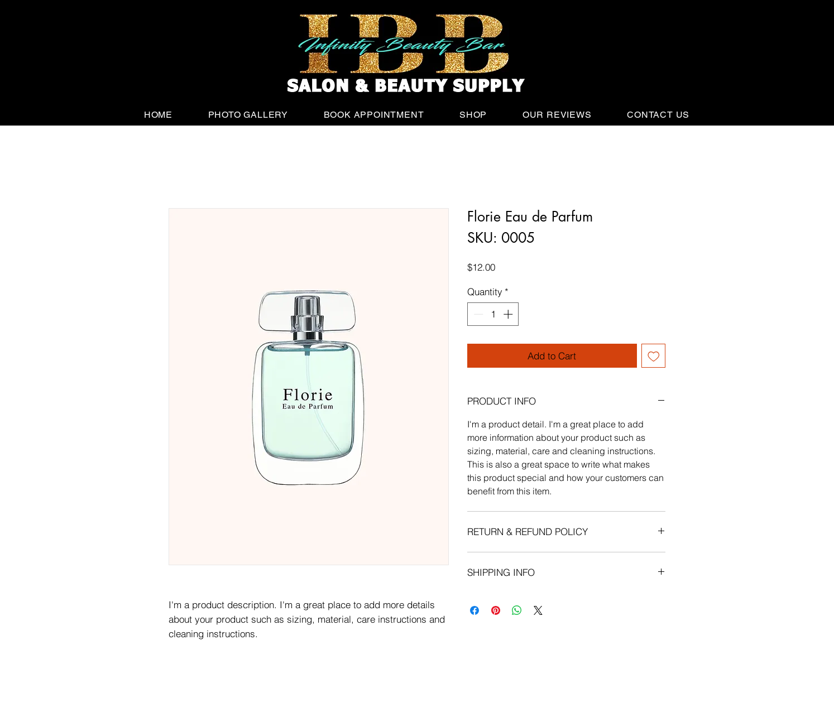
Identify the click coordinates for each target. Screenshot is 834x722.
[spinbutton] (493, 314)
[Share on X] (538, 610)
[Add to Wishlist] (653, 356)
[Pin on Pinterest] (495, 610)
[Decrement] (477, 314)
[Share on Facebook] (474, 610)
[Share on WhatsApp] (517, 610)
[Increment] (509, 314)
